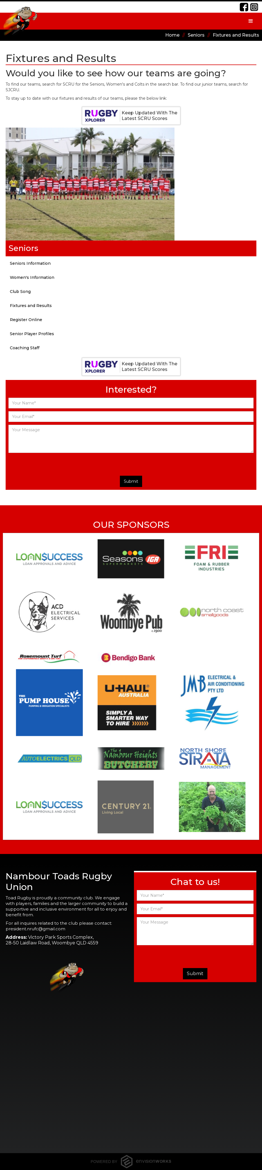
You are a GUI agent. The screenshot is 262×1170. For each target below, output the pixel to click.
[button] (250, 21)
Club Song (20, 291)
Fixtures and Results (31, 305)
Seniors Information (30, 263)
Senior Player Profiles (32, 333)
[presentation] (120, 464)
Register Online (26, 319)
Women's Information (32, 277)
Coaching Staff (24, 347)
